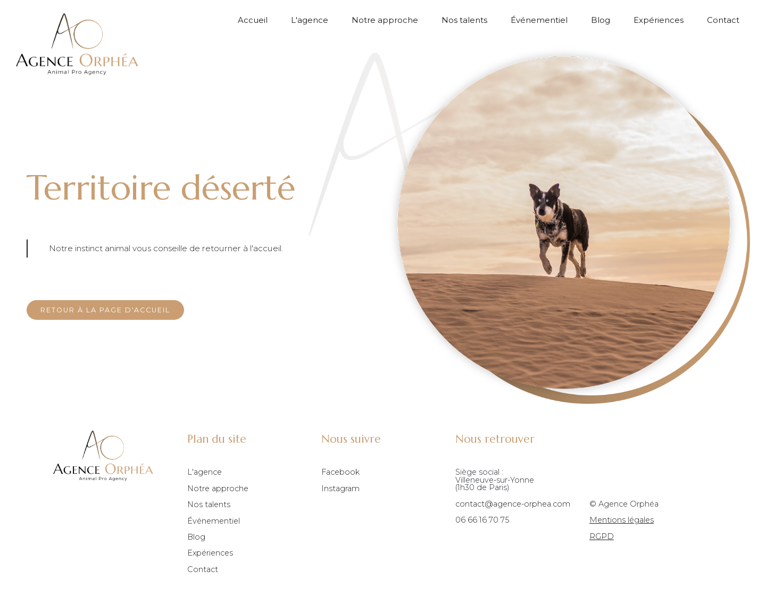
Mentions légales (621, 520)
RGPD (601, 536)
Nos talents (464, 20)
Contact (723, 20)
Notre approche (385, 20)
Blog (600, 20)
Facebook (340, 472)
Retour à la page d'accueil (105, 310)
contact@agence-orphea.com (512, 504)
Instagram (340, 488)
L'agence (309, 20)
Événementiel (539, 20)
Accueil (253, 20)
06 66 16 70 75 (482, 520)
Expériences (659, 20)
